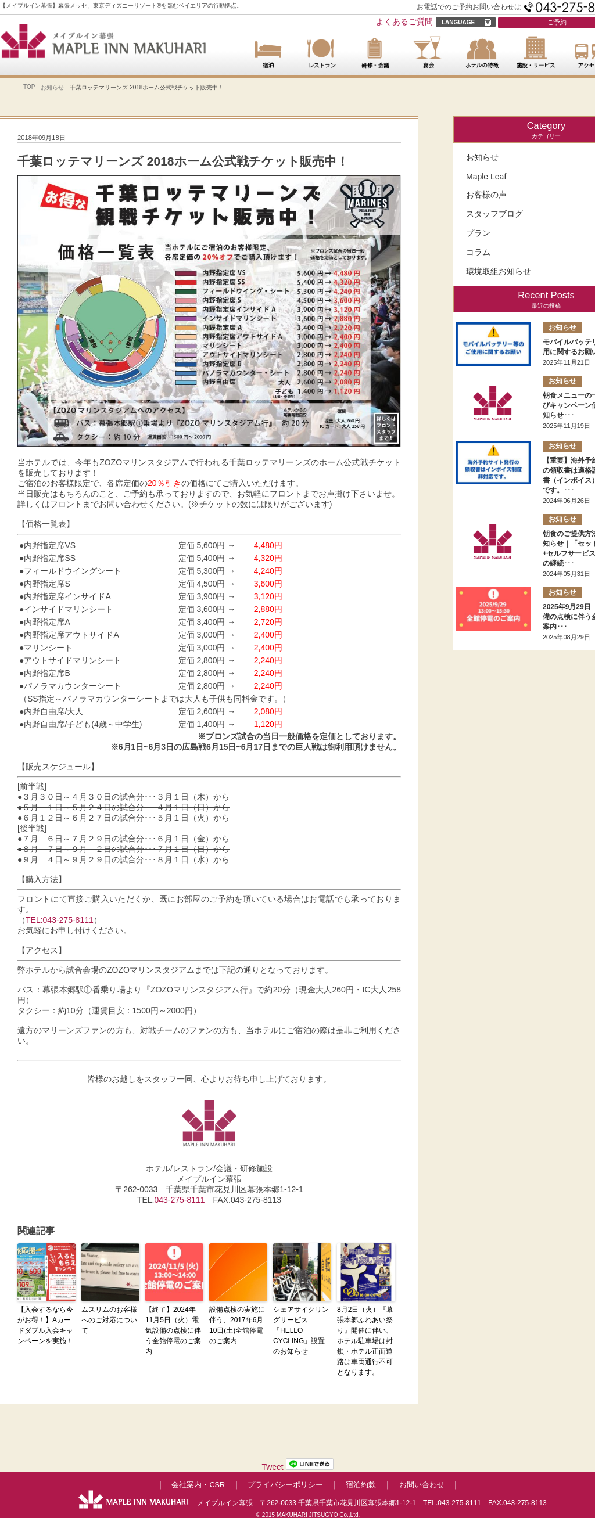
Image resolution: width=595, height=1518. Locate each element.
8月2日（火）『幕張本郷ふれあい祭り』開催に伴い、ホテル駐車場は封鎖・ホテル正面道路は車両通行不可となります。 (365, 1340)
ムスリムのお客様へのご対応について (109, 1319)
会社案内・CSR (198, 1485)
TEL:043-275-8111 (60, 920)
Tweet (272, 1467)
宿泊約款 (361, 1485)
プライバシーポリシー (285, 1485)
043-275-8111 (179, 1199)
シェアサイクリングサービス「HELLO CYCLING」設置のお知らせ (301, 1330)
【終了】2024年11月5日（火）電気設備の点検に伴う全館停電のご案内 (173, 1330)
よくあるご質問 (404, 21)
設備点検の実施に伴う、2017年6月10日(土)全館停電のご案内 (237, 1325)
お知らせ (52, 87)
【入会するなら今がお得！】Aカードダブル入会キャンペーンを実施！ (45, 1325)
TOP (29, 87)
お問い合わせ (422, 1485)
